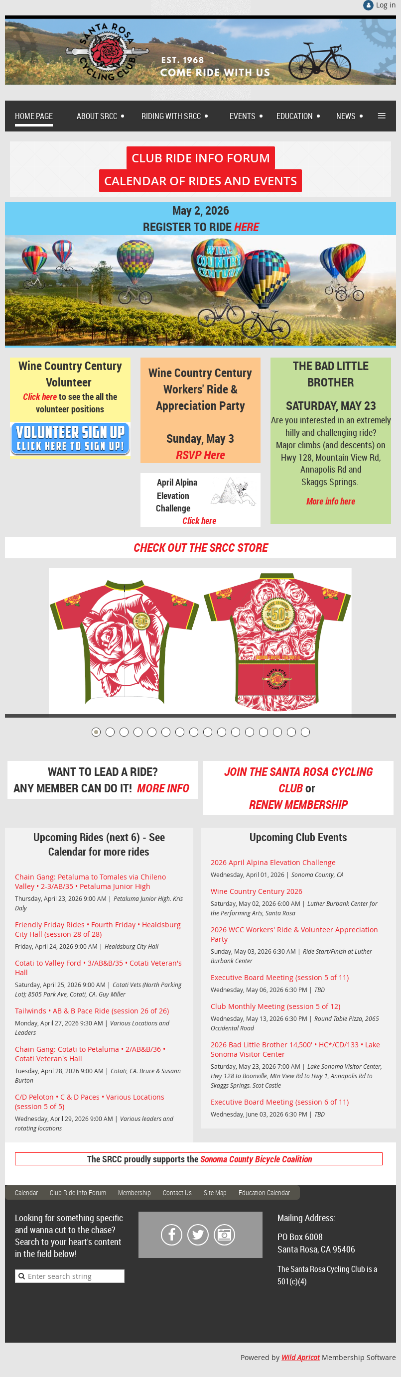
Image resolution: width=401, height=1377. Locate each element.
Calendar (26, 1192)
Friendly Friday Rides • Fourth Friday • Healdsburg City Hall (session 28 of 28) (98, 929)
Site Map (215, 1192)
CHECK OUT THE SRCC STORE (200, 547)
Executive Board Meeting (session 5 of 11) (280, 977)
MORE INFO (164, 788)
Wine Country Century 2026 (256, 891)
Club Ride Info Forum (78, 1192)
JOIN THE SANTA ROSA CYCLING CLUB (298, 779)
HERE (246, 227)
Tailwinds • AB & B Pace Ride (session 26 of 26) (92, 1010)
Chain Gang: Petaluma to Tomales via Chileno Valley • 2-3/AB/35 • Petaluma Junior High (90, 881)
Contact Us (177, 1192)
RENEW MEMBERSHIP (298, 804)
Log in (386, 4)
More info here (330, 501)
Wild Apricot (300, 1357)
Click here (40, 396)
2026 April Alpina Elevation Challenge (273, 862)
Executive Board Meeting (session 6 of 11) (280, 1102)
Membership (134, 1192)
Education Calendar (264, 1192)
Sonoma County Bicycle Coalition (256, 1159)
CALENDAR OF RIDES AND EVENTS (200, 181)
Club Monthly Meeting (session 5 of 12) (275, 1006)
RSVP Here (200, 455)
